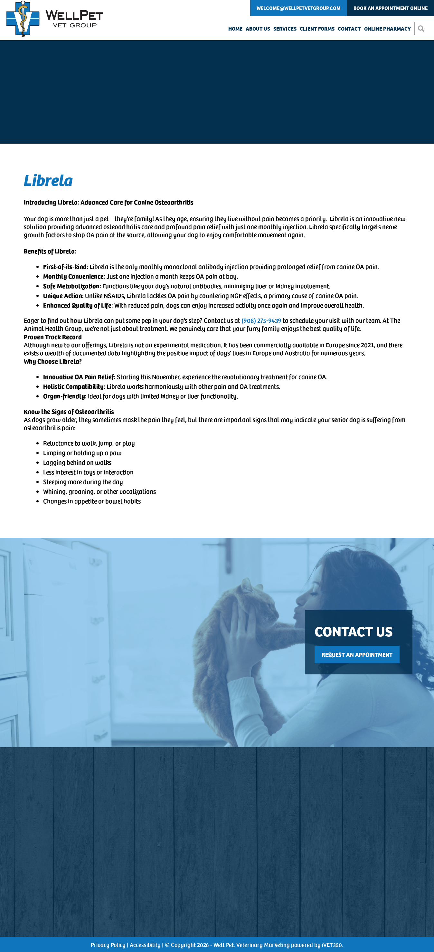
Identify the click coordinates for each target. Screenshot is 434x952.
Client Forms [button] (317, 28)
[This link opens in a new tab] (359, 654)
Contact (349, 28)
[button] (421, 28)
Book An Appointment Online (391, 8)
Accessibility (145, 944)
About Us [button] (258, 28)
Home (235, 28)
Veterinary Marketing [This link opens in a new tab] (263, 944)
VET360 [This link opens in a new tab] (332, 944)
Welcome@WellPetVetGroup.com (299, 8)
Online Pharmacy (387, 28)
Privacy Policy (108, 944)
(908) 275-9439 (261, 320)
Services (285, 28)
